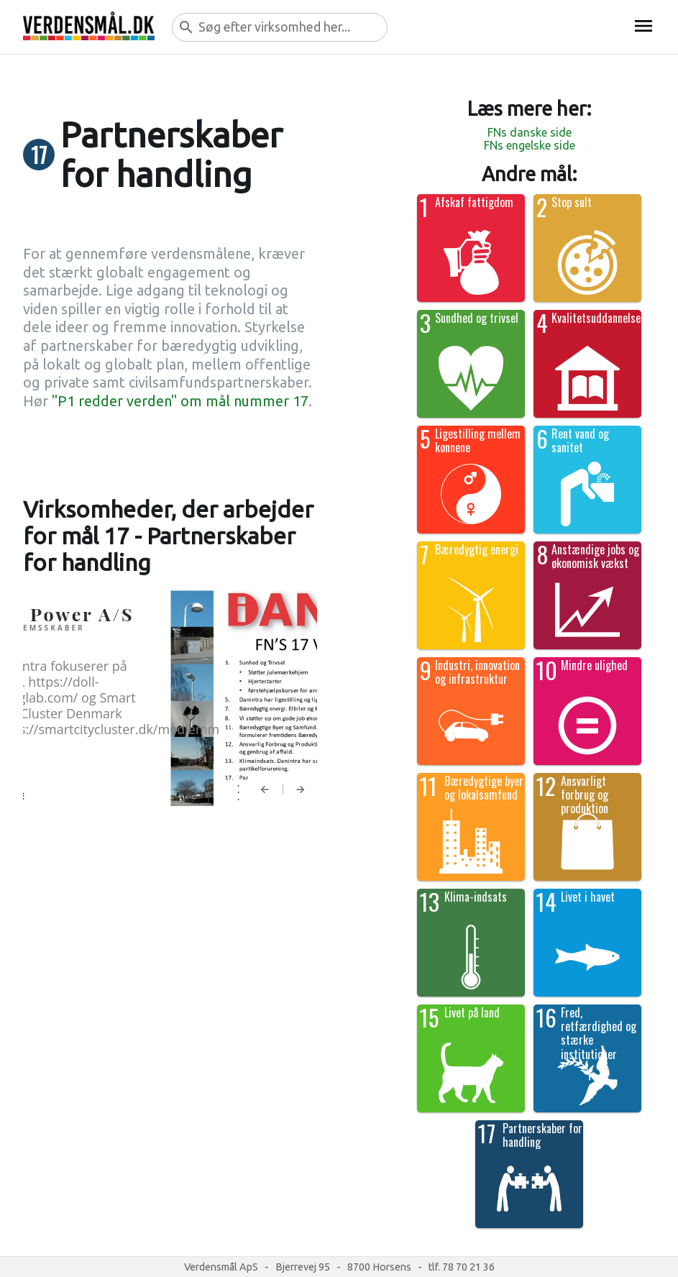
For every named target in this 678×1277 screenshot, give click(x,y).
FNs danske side (529, 132)
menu (643, 25)
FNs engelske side (529, 145)
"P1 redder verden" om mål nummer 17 (180, 401)
